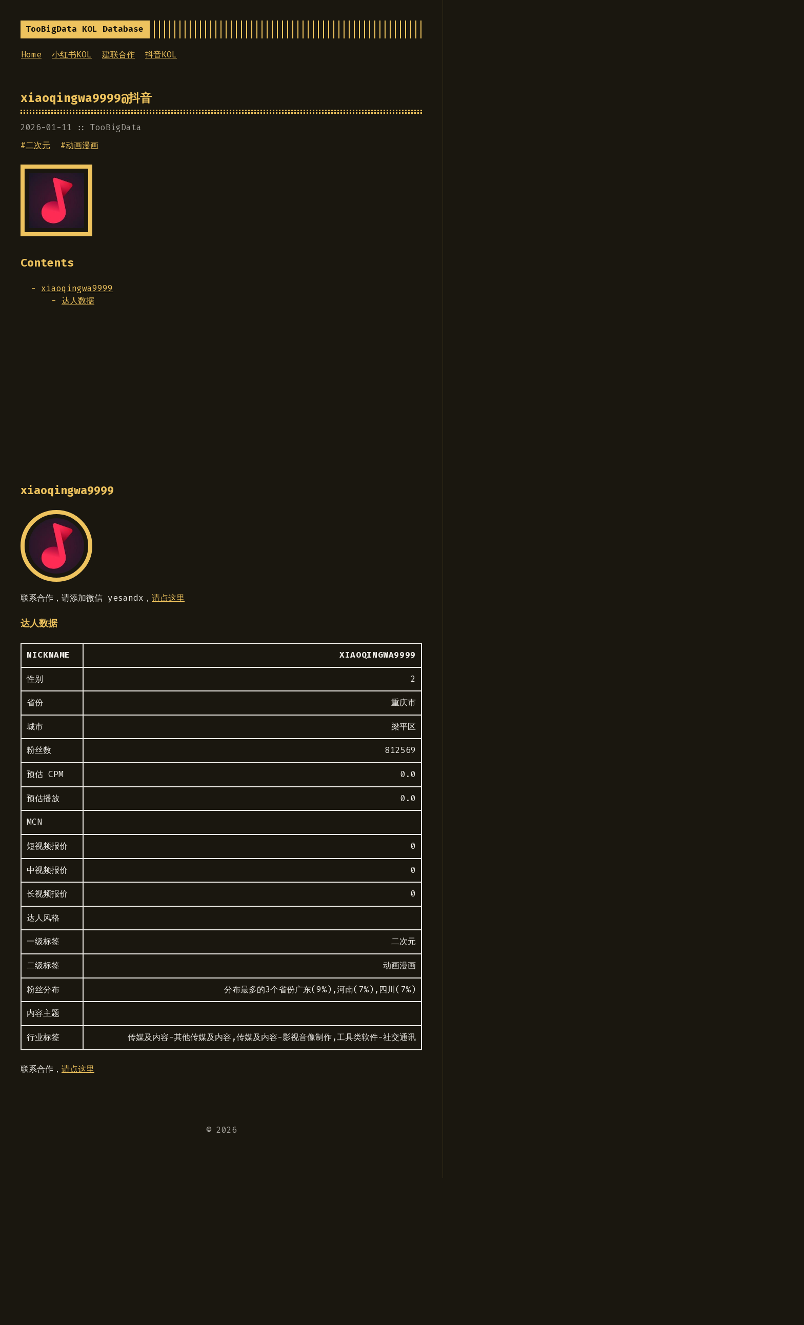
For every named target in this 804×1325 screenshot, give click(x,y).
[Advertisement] (221, 400)
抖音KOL (161, 54)
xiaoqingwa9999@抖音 (86, 98)
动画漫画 (82, 145)
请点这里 (168, 598)
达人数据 (78, 300)
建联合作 (118, 54)
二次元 (38, 145)
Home (31, 54)
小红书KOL (72, 54)
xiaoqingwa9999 (77, 288)
